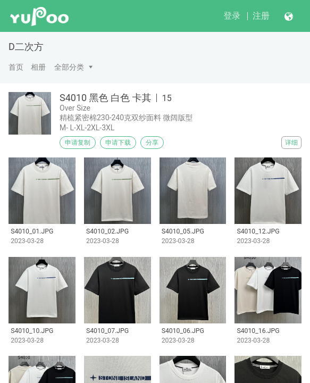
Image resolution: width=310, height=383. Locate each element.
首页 (16, 67)
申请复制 (77, 142)
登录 (231, 16)
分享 (152, 142)
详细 (291, 142)
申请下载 (118, 142)
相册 (38, 67)
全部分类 (69, 67)
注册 (261, 16)
